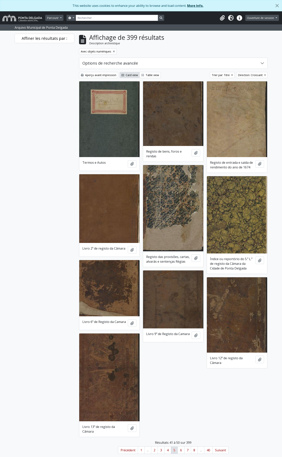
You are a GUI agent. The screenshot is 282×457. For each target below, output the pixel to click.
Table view (150, 75)
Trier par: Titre (221, 75)
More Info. (195, 6)
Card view (129, 75)
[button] (222, 18)
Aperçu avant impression (98, 75)
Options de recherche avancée (110, 63)
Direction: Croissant (250, 75)
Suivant (220, 450)
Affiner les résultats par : (44, 38)
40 (208, 450)
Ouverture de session (261, 18)
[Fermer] (277, 5)
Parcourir (53, 18)
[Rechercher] (117, 18)
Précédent (128, 450)
